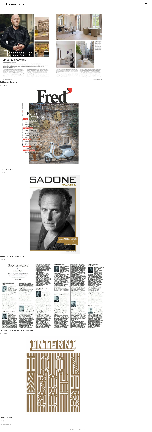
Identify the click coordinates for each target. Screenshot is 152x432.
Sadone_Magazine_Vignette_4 (12, 256)
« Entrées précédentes (5, 424)
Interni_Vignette (6, 417)
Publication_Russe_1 (8, 82)
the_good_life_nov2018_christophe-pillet (16, 330)
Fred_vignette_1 (6, 169)
